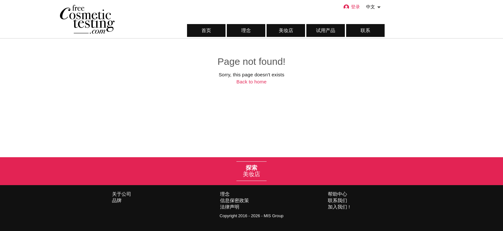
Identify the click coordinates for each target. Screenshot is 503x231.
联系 (365, 30)
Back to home (251, 81)
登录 (351, 6)
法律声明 (229, 207)
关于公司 (121, 194)
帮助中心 (337, 194)
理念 (246, 30)
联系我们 (337, 200)
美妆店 (286, 30)
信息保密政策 (234, 200)
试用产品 (325, 30)
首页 (206, 30)
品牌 (117, 200)
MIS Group (274, 215)
